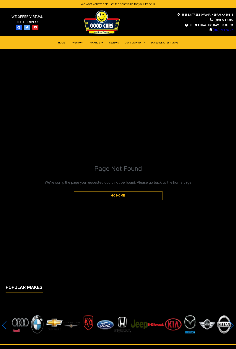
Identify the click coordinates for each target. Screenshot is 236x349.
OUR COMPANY (133, 42)
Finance (95, 42)
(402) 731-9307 (223, 30)
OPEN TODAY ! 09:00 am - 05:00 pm (211, 25)
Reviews (114, 42)
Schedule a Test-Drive (164, 42)
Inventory (77, 42)
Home (61, 42)
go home (118, 195)
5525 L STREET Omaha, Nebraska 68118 (207, 14)
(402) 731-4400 (224, 19)
